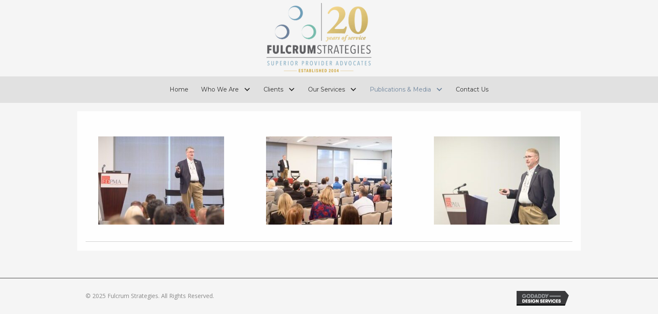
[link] (179, 89)
